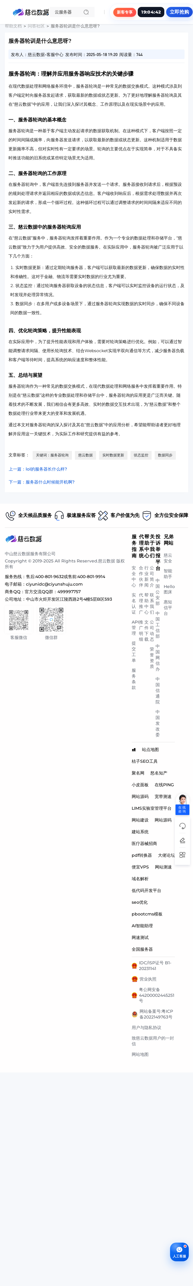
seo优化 (140, 902)
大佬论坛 (166, 855)
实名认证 (134, 603)
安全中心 (134, 576)
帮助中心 (146, 603)
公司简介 (152, 576)
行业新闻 (146, 576)
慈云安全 (168, 558)
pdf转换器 (142, 855)
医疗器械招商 (144, 843)
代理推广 (141, 603)
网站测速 (163, 867)
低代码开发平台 (146, 890)
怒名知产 (158, 773)
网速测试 (140, 937)
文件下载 (146, 630)
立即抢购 (179, 12)
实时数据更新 (113, 455)
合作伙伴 (141, 576)
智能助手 (168, 573)
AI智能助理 (142, 925)
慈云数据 (85, 455)
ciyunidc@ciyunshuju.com (54, 584)
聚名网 (138, 773)
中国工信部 (158, 625)
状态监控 (141, 455)
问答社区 (36, 26)
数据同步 (165, 455)
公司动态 (152, 630)
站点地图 (150, 749)
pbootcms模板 (147, 914)
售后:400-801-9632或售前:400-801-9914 (65, 576)
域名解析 (140, 878)
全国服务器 (142, 949)
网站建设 (140, 820)
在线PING (164, 784)
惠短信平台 (168, 607)
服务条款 (134, 679)
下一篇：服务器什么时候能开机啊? (42, 482)
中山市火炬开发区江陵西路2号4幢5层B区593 (69, 599)
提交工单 (134, 651)
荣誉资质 (152, 657)
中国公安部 (158, 592)
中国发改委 (158, 723)
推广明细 (141, 630)
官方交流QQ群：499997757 (53, 591)
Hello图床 (169, 589)
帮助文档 (13, 26)
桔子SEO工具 (145, 761)
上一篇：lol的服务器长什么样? (38, 469)
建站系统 (140, 831)
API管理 (135, 627)
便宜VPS (140, 867)
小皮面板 (140, 784)
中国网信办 (158, 657)
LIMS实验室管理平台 (152, 808)
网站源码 (140, 796)
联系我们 (152, 603)
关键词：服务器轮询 (52, 455)
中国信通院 (158, 690)
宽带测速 (163, 796)
